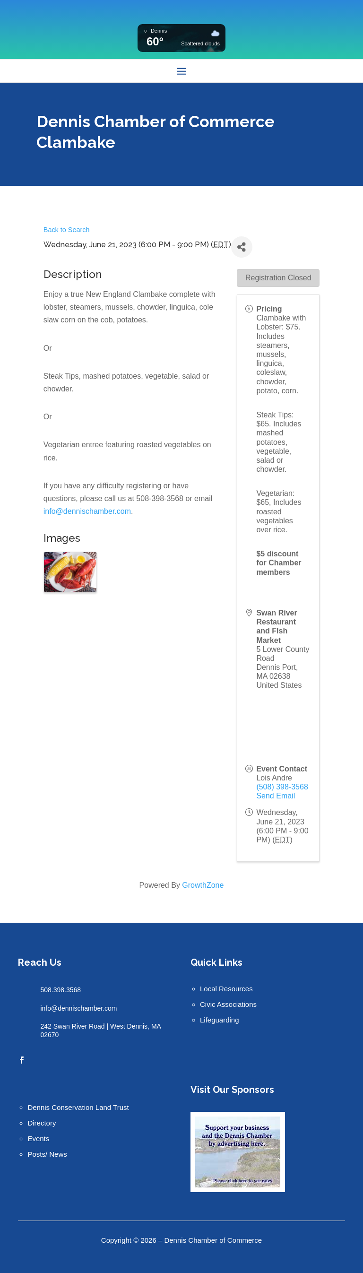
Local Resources (226, 989)
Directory (41, 1123)
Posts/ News (47, 1154)
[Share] (241, 247)
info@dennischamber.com (87, 511)
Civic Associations (228, 1004)
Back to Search (66, 230)
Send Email (275, 796)
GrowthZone (203, 885)
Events (38, 1138)
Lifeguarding (219, 1020)
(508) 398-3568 (282, 787)
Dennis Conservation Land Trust (78, 1107)
